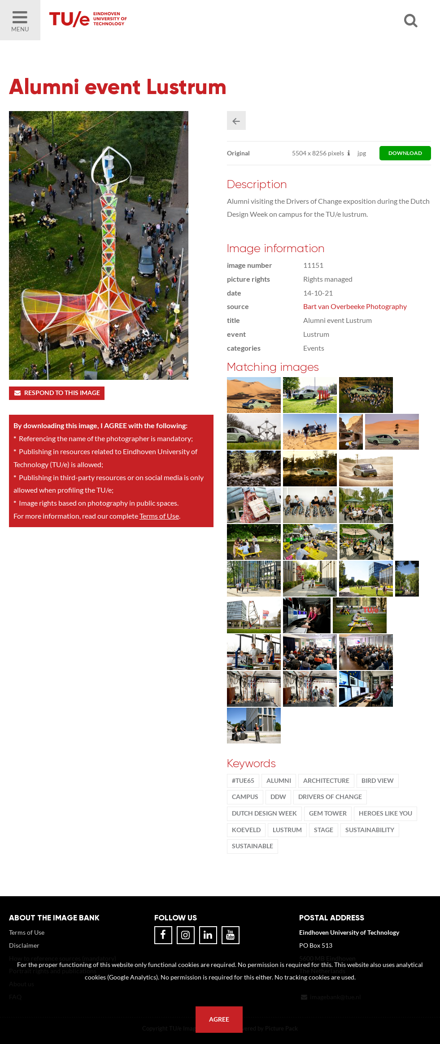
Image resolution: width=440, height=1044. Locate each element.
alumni (278, 780)
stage (323, 829)
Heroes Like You (385, 813)
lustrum (287, 829)
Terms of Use (159, 515)
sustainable (252, 846)
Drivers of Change (330, 796)
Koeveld (246, 829)
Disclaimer (24, 945)
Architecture (326, 780)
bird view (378, 780)
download (405, 153)
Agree (219, 1019)
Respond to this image (56, 392)
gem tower (328, 813)
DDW (278, 796)
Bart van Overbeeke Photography (355, 306)
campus (245, 796)
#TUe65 (243, 780)
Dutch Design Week (264, 813)
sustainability (369, 829)
